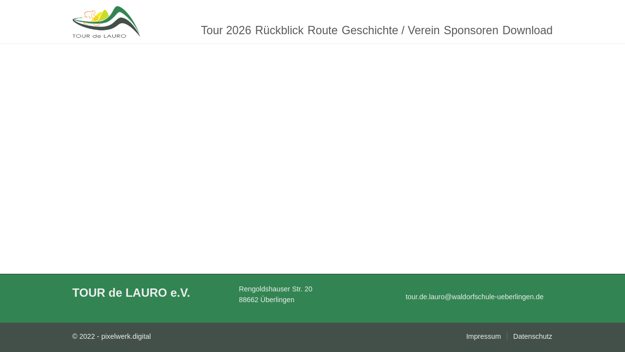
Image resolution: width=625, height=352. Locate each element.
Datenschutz (532, 336)
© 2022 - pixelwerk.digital (111, 336)
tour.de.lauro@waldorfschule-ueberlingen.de (475, 297)
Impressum (483, 336)
